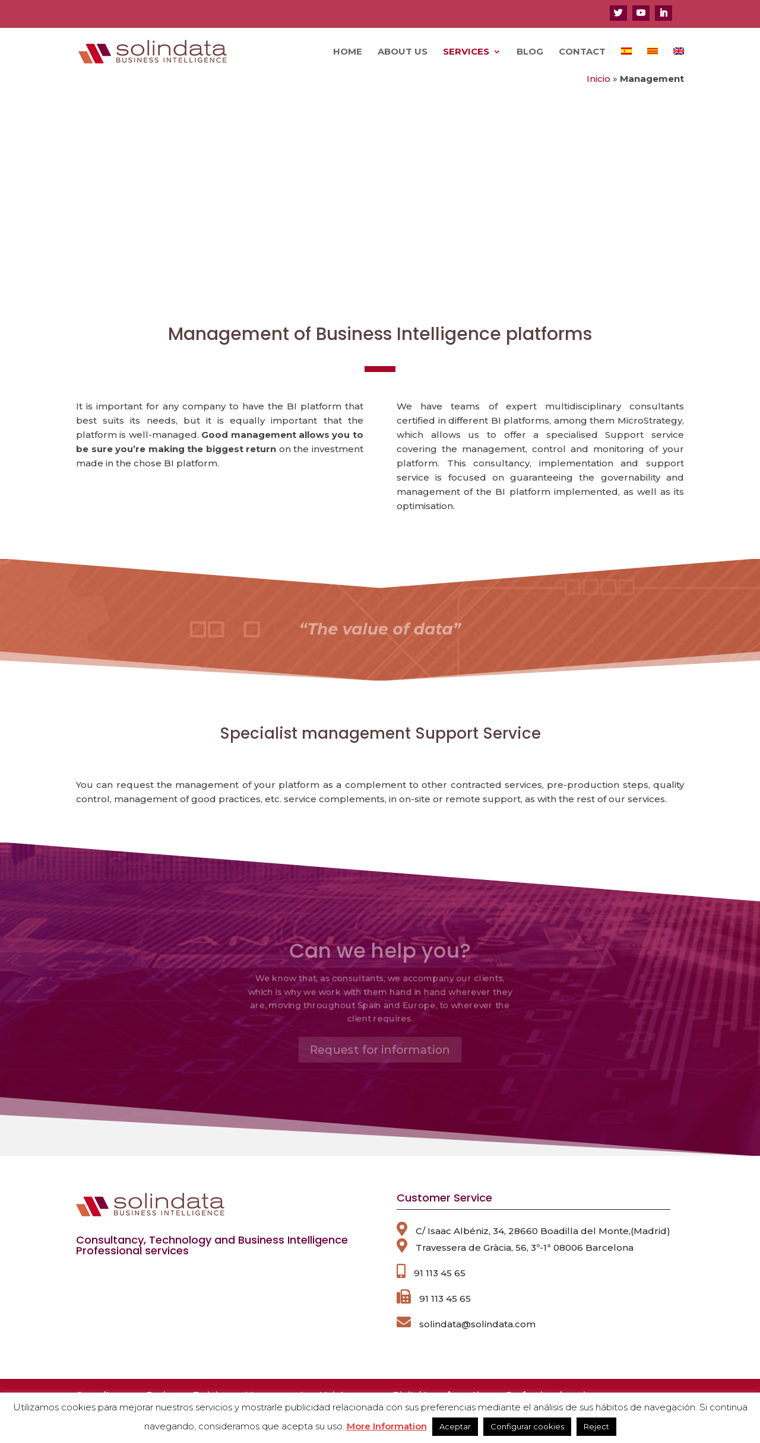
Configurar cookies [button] (527, 1426)
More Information (387, 1426)
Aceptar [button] (455, 1426)
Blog (530, 52)
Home (347, 52)
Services (466, 52)
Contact (582, 52)
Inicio (598, 78)
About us (403, 52)
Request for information (380, 1056)
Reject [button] (596, 1426)
